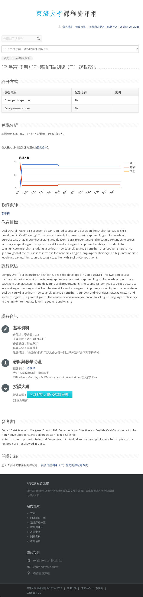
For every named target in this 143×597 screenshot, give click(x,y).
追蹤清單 (80, 27)
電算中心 (86, 588)
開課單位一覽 (38, 518)
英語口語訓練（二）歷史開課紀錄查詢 (64, 465)
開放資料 (35, 536)
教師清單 (35, 541)
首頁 (32, 513)
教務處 (99, 588)
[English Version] (129, 27)
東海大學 (31, 588)
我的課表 (67, 27)
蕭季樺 (5, 213)
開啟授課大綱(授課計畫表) (49, 394)
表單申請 (35, 532)
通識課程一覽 (38, 522)
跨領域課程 (36, 527)
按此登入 (41, 147)
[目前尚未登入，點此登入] (103, 27)
